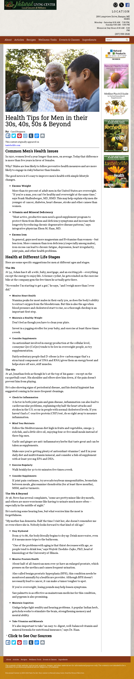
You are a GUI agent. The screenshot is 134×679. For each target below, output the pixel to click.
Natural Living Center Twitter (121, 5)
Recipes (31, 39)
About (8, 39)
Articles (19, 39)
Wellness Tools (47, 39)
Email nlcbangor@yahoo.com (115, 5)
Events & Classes (69, 39)
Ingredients (89, 39)
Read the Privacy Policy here (74, 673)
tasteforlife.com (12, 145)
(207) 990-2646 (122, 34)
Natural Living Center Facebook (127, 5)
